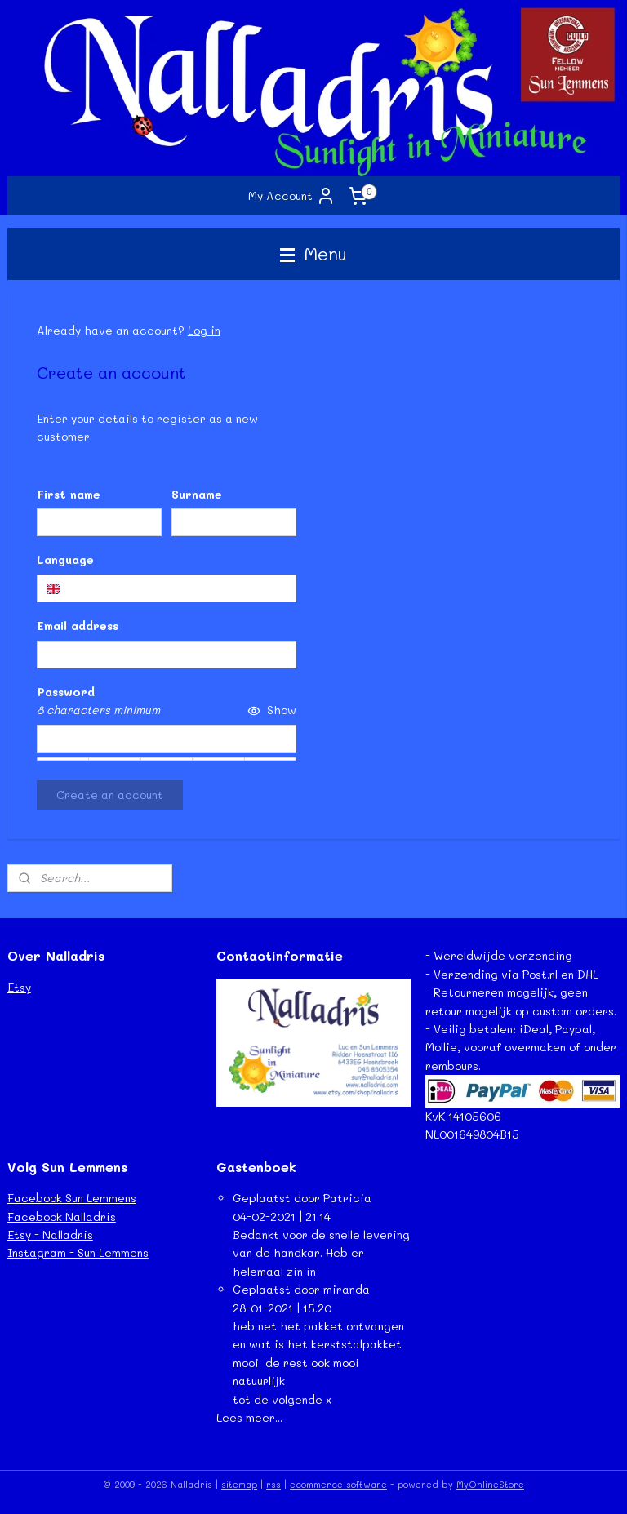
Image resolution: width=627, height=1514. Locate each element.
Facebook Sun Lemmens (71, 1197)
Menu (313, 253)
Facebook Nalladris (61, 1216)
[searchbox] (166, 588)
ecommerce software (338, 1484)
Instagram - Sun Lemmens (78, 1252)
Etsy (19, 987)
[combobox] (166, 588)
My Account (292, 196)
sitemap (239, 1484)
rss (273, 1484)
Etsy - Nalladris (50, 1234)
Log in (204, 330)
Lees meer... (249, 1417)
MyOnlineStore (490, 1484)
